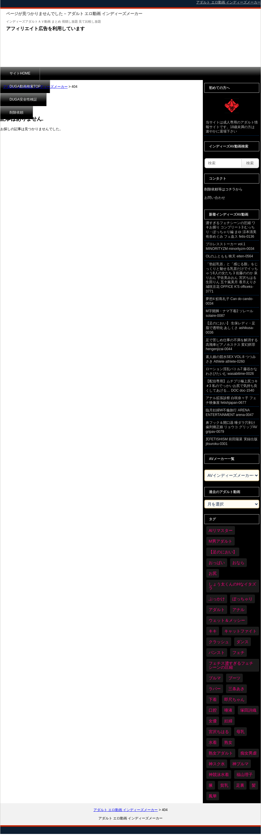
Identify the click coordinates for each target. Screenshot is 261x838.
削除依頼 (152, 73)
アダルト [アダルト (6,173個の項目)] (217, 609)
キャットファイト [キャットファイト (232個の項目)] (240, 631)
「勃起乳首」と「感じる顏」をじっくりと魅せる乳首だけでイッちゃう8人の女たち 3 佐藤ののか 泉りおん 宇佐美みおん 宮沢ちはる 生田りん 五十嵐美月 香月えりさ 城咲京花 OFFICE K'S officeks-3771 (232, 277)
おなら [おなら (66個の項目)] (238, 562)
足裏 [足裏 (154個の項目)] (240, 785)
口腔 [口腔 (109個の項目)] (213, 710)
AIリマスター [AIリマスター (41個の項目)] (221, 530)
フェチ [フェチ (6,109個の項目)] (238, 652)
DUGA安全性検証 (112, 73)
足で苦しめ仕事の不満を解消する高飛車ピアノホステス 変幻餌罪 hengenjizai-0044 (232, 344)
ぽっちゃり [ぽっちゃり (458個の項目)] (242, 599)
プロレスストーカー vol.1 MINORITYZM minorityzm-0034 (230, 246)
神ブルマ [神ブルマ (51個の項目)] (240, 763)
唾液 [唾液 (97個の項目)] (228, 710)
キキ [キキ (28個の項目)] (213, 631)
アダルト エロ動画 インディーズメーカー (35, 87)
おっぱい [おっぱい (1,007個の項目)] (217, 562)
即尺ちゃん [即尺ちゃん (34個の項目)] (234, 699)
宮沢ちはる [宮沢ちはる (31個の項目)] (219, 731)
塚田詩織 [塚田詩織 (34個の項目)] (248, 710)
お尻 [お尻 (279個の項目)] (213, 573)
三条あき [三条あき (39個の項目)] (236, 688)
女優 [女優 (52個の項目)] (213, 721)
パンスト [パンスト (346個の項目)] (217, 652)
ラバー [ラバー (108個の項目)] (215, 688)
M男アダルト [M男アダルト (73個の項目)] (220, 541)
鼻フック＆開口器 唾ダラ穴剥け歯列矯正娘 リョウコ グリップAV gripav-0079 (231, 427)
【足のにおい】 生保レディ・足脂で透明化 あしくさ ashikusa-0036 (230, 327)
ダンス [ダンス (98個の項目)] (242, 641)
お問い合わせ (214, 198)
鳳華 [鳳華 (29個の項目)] (213, 796)
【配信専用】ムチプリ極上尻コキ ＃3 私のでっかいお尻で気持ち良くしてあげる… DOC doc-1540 (232, 385)
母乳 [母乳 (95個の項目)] (240, 731)
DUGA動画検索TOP (64, 73)
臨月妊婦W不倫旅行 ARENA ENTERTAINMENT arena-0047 (229, 412)
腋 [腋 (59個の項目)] (211, 785)
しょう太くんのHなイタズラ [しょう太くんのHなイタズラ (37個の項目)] (232, 586)
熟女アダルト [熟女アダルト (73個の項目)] (221, 753)
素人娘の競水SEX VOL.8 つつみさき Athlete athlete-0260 (231, 359)
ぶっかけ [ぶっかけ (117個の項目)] (217, 599)
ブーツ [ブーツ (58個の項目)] (234, 678)
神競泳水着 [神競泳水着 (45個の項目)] (219, 774)
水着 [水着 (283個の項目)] (213, 742)
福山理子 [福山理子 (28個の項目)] (244, 774)
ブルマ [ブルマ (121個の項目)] (215, 678)
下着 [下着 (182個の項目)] (213, 699)
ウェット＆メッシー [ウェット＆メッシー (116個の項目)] (227, 620)
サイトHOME (20, 73)
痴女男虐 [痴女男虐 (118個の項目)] (248, 753)
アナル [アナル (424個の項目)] (238, 609)
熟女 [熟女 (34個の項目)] (228, 742)
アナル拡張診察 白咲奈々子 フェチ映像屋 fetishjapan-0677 (231, 400)
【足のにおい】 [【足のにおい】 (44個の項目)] (223, 552)
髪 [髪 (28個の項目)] (254, 785)
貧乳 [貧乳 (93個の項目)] (224, 785)
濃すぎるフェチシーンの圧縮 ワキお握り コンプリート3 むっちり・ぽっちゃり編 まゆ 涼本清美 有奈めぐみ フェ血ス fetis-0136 (231, 230)
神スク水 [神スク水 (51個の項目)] (217, 763)
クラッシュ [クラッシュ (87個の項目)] (219, 641)
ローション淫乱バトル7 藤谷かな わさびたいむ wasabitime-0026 (231, 371)
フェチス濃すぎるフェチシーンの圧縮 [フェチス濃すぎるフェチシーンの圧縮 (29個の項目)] (231, 665)
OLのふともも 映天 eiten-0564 (229, 256)
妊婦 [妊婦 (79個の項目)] (228, 721)
